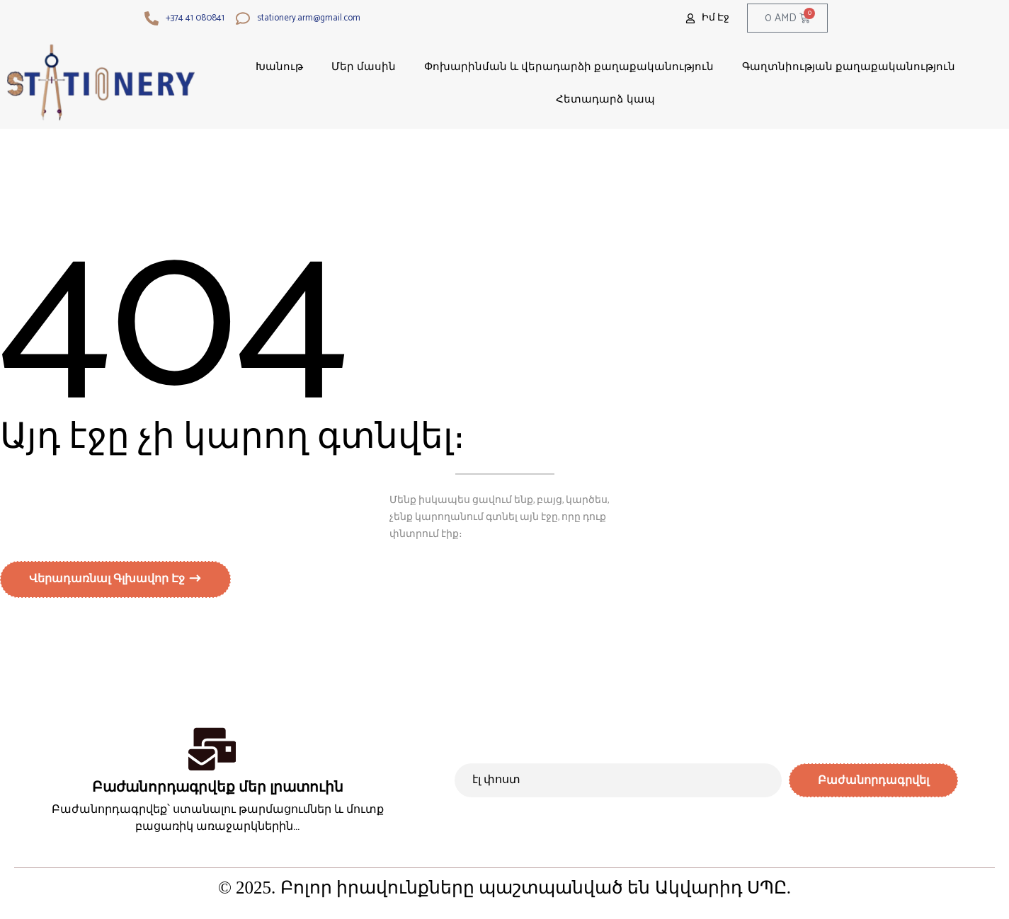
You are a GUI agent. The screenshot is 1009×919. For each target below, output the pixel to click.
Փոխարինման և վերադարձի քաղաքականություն (569, 66)
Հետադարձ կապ (605, 99)
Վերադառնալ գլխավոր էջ (108, 582)
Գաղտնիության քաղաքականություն (848, 66)
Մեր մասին (363, 66)
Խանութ (279, 66)
